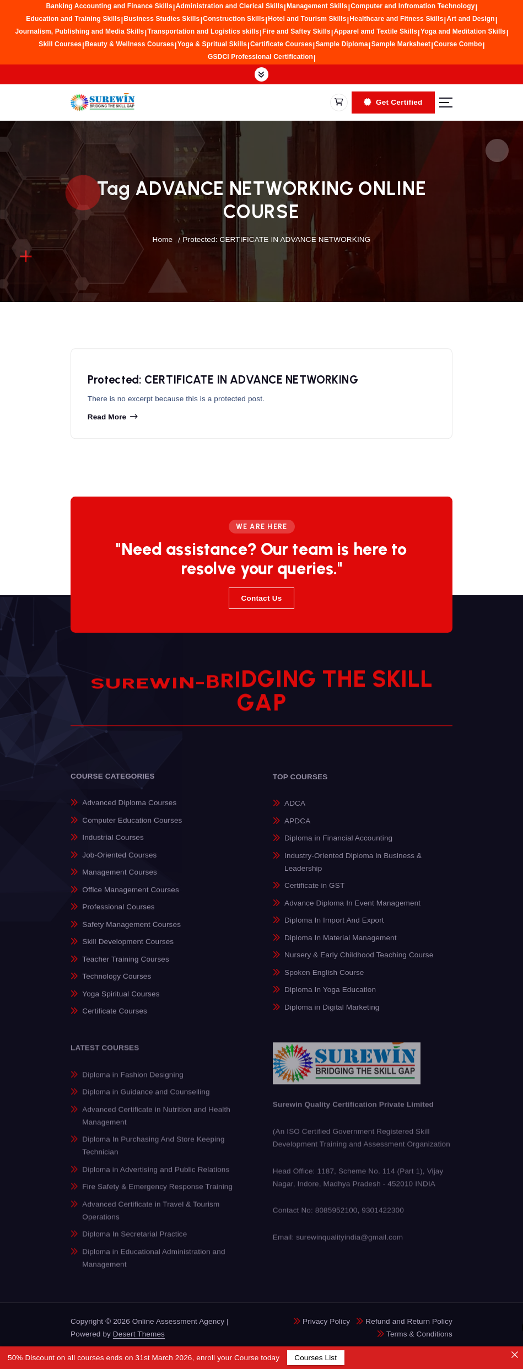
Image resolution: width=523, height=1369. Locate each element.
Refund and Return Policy (408, 1321)
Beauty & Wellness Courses (129, 44)
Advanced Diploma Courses (129, 809)
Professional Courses (118, 913)
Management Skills (317, 6)
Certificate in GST (314, 893)
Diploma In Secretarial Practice (134, 1242)
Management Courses (119, 879)
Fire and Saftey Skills (296, 31)
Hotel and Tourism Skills (307, 19)
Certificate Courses (281, 44)
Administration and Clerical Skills (229, 6)
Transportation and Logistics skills (203, 31)
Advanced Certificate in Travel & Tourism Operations (150, 1218)
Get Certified (393, 102)
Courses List (315, 1358)
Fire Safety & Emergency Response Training (157, 1194)
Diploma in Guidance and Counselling (145, 1099)
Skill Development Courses (128, 948)
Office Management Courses (130, 896)
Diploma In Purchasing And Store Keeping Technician (153, 1153)
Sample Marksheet (401, 44)
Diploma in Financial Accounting (338, 846)
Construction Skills (234, 19)
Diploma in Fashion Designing (133, 1082)
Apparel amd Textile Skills (375, 31)
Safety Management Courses (131, 931)
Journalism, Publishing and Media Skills (79, 31)
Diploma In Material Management (340, 945)
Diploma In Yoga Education (330, 997)
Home (163, 239)
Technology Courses (116, 983)
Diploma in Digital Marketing (331, 1015)
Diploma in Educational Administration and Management (153, 1265)
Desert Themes (139, 1334)
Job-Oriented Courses (119, 862)
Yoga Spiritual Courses (120, 1000)
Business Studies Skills (162, 19)
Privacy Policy (326, 1321)
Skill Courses (60, 44)
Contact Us (261, 598)
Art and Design (471, 19)
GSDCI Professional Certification (260, 57)
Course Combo (458, 44)
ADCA (294, 811)
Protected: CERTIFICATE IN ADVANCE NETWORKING (276, 239)
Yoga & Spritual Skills (212, 44)
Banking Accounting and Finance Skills (109, 6)
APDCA (297, 828)
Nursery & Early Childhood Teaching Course (358, 962)
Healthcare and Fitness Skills (397, 19)
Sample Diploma (341, 44)
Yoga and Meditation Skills (463, 31)
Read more (107, 419)
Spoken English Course (324, 980)
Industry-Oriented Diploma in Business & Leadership (353, 869)
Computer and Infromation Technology (413, 6)
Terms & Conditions (419, 1334)
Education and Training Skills (73, 19)
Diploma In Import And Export (334, 928)
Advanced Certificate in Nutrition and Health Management (156, 1123)
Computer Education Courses (132, 827)
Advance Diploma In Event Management (352, 910)
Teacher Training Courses (125, 966)
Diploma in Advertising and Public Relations (155, 1177)
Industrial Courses (113, 844)
